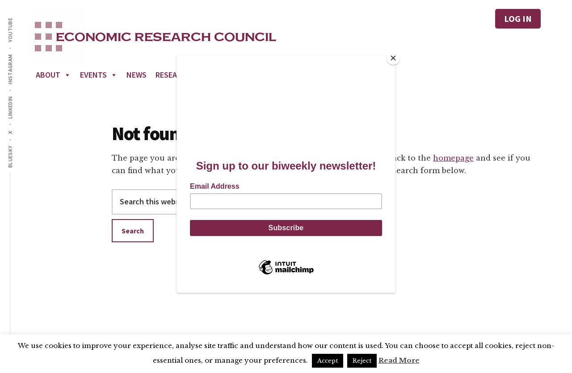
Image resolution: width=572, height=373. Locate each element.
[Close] (393, 58)
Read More (399, 360)
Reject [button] (362, 361)
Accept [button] (327, 361)
